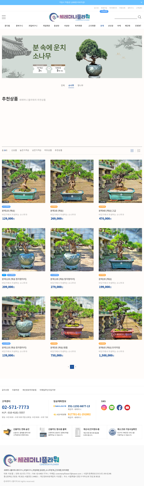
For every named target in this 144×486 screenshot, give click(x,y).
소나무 (71, 85)
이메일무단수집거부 (47, 390)
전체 (63, 85)
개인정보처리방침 (29, 390)
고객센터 (139, 8)
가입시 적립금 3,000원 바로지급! (72, 2)
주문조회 (122, 8)
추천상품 (58, 150)
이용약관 (15, 390)
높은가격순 (24, 150)
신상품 (14, 150)
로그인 (96, 8)
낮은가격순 (36, 150)
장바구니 (131, 8)
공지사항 (5, 390)
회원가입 (104, 8)
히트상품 (48, 150)
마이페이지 (113, 8)
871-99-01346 (105, 474)
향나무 (80, 85)
